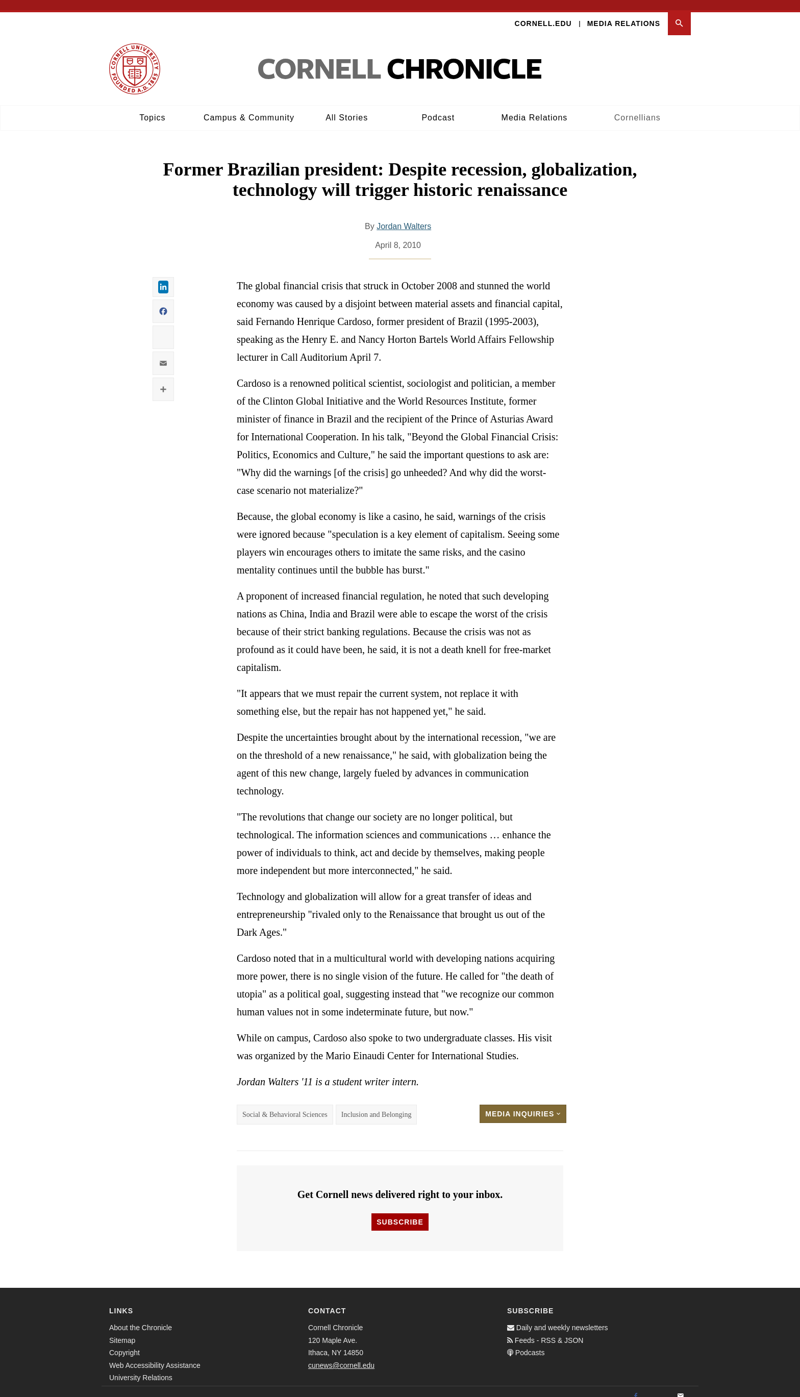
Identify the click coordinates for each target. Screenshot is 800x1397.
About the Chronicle (140, 1318)
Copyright (124, 1343)
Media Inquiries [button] (523, 1104)
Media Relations (623, 13)
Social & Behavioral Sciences (285, 1104)
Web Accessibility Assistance (155, 1355)
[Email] (680, 1387)
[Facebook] (636, 1387)
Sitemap (122, 1330)
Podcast (438, 107)
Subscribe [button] (400, 1212)
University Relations (140, 1368)
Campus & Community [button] (249, 107)
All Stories (347, 107)
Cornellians (637, 107)
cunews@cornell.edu (341, 1355)
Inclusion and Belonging (376, 1104)
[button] (679, 13)
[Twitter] (658, 1387)
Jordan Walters (404, 216)
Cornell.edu (543, 13)
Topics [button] (152, 107)
